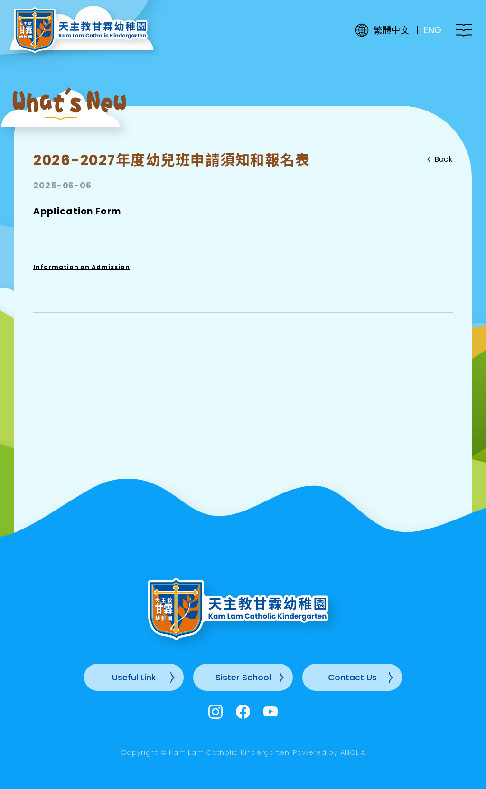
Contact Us (352, 677)
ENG (432, 30)
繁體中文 (392, 30)
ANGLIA (353, 752)
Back (443, 159)
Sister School (243, 677)
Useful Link (134, 677)
